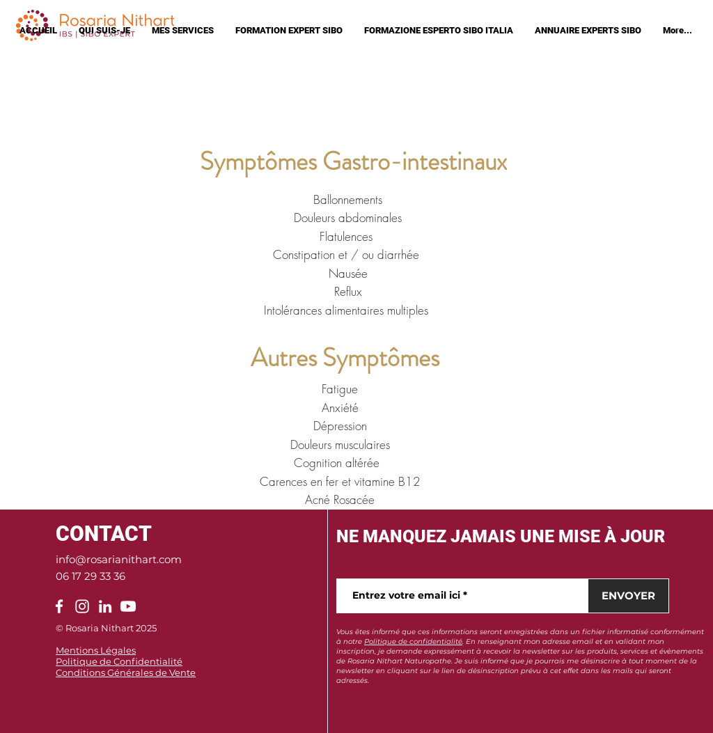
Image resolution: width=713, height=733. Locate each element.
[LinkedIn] (105, 606)
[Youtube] (128, 606)
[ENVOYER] (628, 595)
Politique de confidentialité (413, 641)
